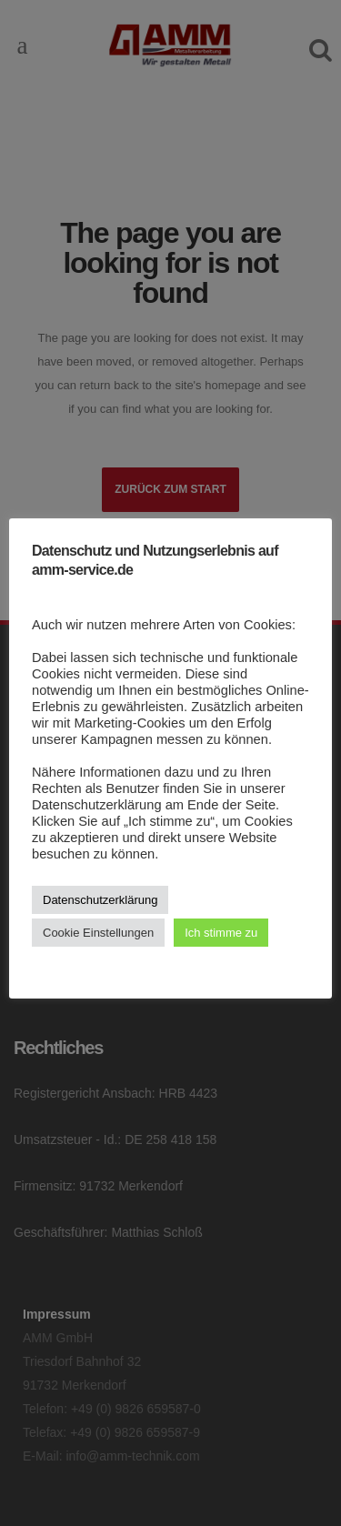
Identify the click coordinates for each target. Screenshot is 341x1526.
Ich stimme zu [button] (221, 932)
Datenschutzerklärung (100, 900)
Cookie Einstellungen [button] (98, 932)
